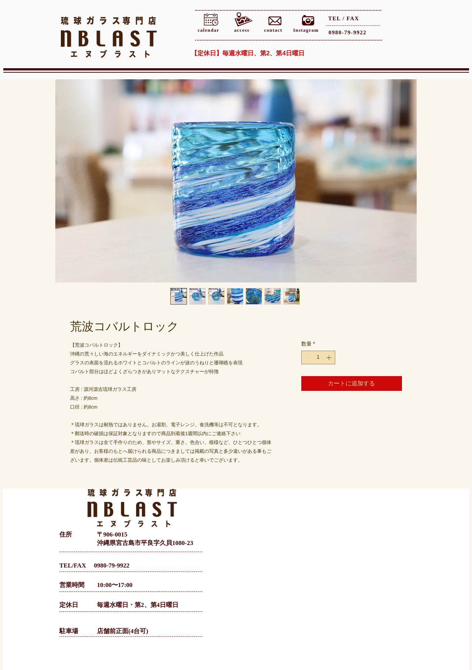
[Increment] (329, 357)
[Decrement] (307, 357)
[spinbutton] (318, 357)
